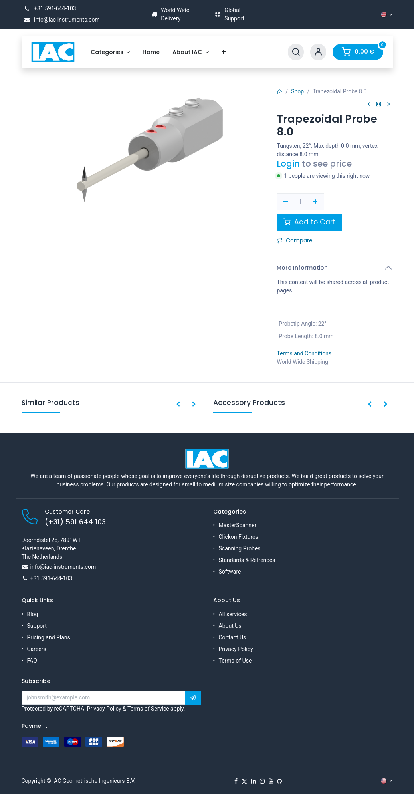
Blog (32, 614)
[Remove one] (285, 202)
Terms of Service (148, 708)
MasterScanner (238, 525)
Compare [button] (295, 240)
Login (288, 163)
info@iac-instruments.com (61, 19)
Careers (36, 649)
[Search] (296, 52)
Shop (297, 91)
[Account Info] (318, 52)
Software (230, 571)
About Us (230, 626)
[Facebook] (236, 781)
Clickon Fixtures (238, 537)
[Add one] (315, 202)
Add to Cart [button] (309, 222)
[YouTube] (271, 781)
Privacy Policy (236, 649)
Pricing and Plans (48, 637)
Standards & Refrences (247, 560)
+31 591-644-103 (49, 8)
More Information (302, 268)
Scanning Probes (240, 548)
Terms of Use (235, 660)
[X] (244, 781)
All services (233, 614)
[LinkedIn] (253, 781)
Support (37, 626)
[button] (178, 404)
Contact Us (232, 637)
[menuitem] (110, 52)
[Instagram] (262, 781)
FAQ (32, 660)
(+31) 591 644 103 (75, 522)
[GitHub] (279, 781)
